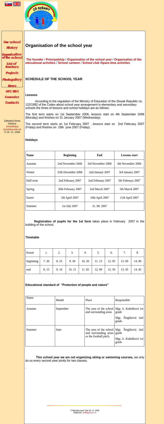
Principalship (55, 59)
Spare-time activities (115, 62)
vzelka (89, 413)
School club (90, 62)
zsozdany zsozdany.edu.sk (12, 128)
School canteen (69, 62)
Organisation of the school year (90, 59)
